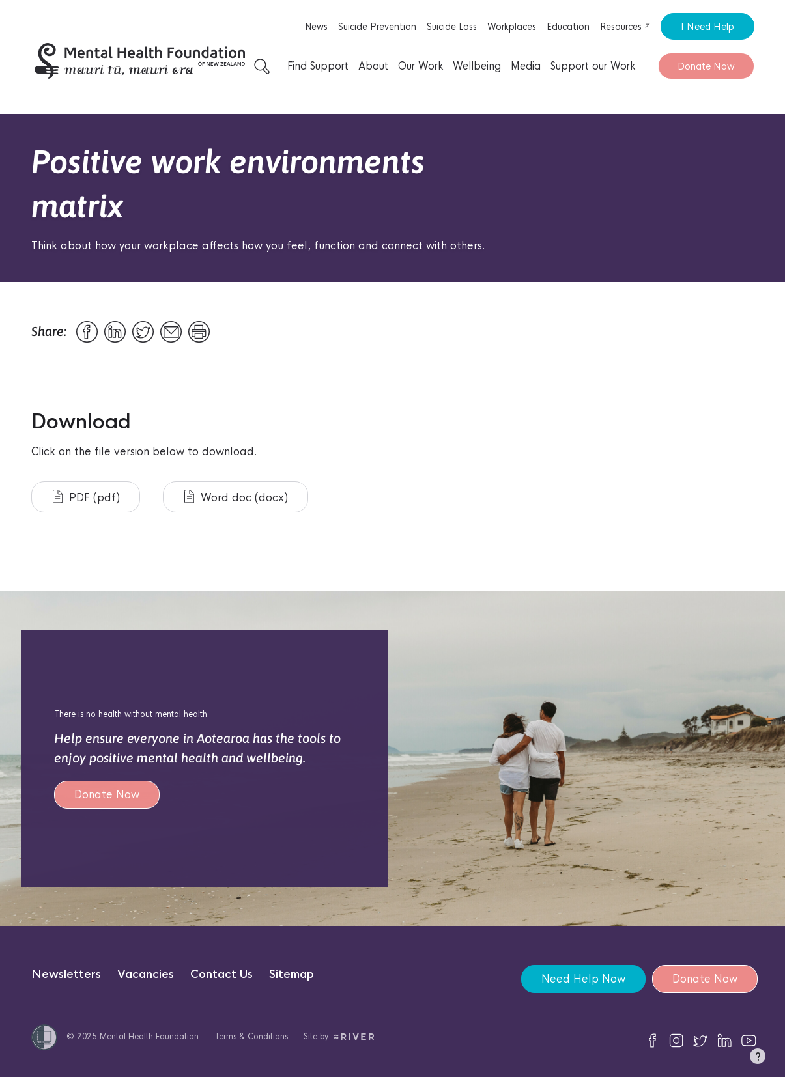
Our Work (420, 66)
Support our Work (592, 66)
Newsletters (66, 974)
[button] (757, 1058)
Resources (625, 26)
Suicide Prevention (377, 27)
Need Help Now (583, 979)
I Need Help (707, 26)
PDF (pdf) (86, 497)
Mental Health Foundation (149, 1036)
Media (526, 66)
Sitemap (291, 974)
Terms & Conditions (251, 1036)
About (373, 66)
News (316, 27)
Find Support (318, 66)
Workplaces (511, 27)
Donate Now (706, 66)
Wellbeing (477, 66)
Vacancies (145, 974)
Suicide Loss (452, 27)
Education (568, 27)
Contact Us (221, 974)
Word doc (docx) (236, 497)
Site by (339, 1036)
